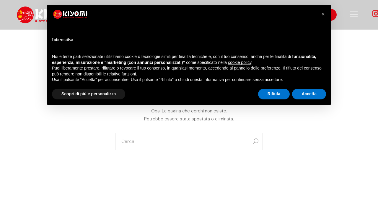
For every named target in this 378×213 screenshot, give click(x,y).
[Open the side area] (354, 15)
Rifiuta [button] (274, 93)
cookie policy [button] (239, 62)
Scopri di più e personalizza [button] (88, 93)
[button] (323, 14)
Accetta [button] (309, 93)
